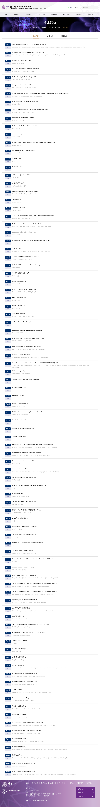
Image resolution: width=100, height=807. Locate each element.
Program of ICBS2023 (18, 395)
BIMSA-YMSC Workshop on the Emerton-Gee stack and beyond (29, 485)
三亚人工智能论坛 (17, 689)
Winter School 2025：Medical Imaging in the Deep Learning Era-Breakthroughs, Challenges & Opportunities (40, 93)
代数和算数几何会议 (18, 616)
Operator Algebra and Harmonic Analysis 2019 (24, 599)
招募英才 (91, 15)
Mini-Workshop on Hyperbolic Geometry (23, 117)
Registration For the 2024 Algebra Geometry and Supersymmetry (29, 338)
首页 (6, 15)
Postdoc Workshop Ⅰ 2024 (19, 305)
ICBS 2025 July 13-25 (18, 166)
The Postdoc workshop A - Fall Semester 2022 (24, 501)
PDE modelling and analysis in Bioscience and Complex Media (28, 632)
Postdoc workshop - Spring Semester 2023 (23, 461)
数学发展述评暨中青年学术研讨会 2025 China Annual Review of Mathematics (33, 142)
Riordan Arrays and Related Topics (21, 697)
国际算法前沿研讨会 (18, 665)
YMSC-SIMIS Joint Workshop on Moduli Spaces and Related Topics (30, 109)
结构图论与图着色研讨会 (19, 706)
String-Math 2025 (16, 199)
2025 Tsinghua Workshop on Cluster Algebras (24, 150)
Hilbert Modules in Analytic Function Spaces (24, 575)
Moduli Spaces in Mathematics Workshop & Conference (26, 452)
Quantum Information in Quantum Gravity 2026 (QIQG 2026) (28, 52)
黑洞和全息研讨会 (17, 755)
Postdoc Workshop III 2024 (19, 281)
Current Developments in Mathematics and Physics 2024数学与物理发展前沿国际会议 (35, 363)
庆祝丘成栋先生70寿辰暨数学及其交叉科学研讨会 (26, 510)
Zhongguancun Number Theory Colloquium (23, 85)
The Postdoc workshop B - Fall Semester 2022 (24, 477)
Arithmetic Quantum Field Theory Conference (24, 322)
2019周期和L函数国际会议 (19, 714)
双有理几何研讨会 (17, 493)
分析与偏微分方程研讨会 (19, 657)
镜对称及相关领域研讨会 (19, 747)
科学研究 (79, 15)
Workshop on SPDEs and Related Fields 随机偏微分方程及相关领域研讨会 (32, 444)
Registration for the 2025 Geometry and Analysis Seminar (27, 224)
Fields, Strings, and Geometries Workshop (23, 567)
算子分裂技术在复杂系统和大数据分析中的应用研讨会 (27, 722)
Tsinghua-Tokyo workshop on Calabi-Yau (23, 428)
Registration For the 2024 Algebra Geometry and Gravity (27, 330)
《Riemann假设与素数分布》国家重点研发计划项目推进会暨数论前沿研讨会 (34, 215)
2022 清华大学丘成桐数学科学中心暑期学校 (24, 526)
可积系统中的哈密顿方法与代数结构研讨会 (24, 673)
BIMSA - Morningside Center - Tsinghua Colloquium (26, 76)
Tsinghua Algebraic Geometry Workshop (22, 550)
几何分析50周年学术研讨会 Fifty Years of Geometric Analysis (29, 44)
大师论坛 (50, 36)
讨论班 (51, 27)
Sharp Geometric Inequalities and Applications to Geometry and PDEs (30, 624)
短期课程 (44, 27)
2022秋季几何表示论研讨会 (20, 518)
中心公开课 (35, 27)
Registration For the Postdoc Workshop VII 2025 (25, 101)
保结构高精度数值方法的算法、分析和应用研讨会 (26, 730)
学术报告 (58, 27)
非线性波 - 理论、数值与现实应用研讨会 (23, 763)
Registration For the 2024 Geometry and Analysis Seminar (27, 346)
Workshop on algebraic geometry (20, 371)
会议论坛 (65, 27)
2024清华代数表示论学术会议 (20, 273)
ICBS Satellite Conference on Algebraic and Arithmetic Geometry (29, 411)
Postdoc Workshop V (17, 134)
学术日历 (54, 15)
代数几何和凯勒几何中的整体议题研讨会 (23, 771)
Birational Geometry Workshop (20, 403)
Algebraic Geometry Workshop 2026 (21, 60)
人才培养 (42, 15)
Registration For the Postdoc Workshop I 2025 (24, 232)
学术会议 (36, 36)
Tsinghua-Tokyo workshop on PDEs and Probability (25, 256)
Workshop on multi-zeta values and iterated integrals (25, 379)
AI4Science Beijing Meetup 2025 (21, 175)
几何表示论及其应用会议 (19, 436)
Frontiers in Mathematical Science (21, 469)
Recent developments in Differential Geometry (24, 289)
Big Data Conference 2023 (19, 387)
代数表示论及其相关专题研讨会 (21, 608)
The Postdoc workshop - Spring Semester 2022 (24, 534)
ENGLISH (76, 7)
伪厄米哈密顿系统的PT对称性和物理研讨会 (24, 681)
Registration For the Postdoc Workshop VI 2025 (24, 126)
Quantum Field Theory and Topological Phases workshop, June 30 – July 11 (32, 240)
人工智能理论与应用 (18, 183)
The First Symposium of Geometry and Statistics (25, 420)
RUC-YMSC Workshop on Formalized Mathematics (25, 68)
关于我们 (17, 15)
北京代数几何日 (16, 158)
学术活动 (66, 15)
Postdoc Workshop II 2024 (19, 297)
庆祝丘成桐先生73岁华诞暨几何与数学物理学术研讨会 (27, 542)
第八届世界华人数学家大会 (20, 648)
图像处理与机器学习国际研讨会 (21, 354)
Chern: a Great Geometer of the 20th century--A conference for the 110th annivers (33, 559)
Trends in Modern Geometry (19, 640)
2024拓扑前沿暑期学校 (18, 314)
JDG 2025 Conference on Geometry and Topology (25, 191)
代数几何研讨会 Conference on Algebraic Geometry (26, 264)
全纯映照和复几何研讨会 (19, 738)
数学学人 (29, 15)
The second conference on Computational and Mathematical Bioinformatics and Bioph (34, 583)
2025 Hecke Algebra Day (18, 207)
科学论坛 (64, 36)
